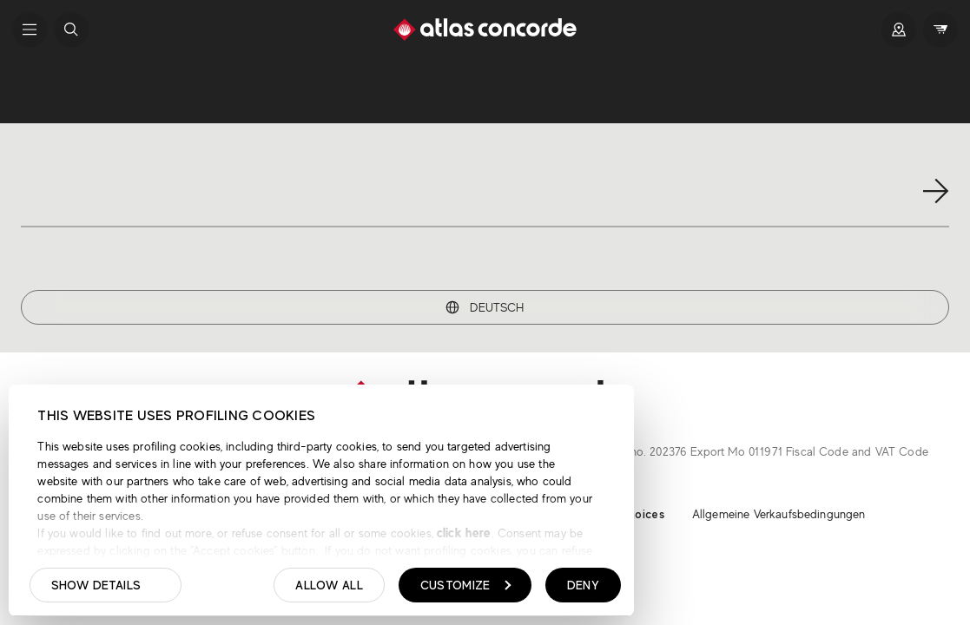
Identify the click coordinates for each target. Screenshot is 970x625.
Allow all (329, 585)
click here (462, 532)
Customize (465, 585)
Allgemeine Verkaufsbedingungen (779, 514)
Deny (583, 585)
